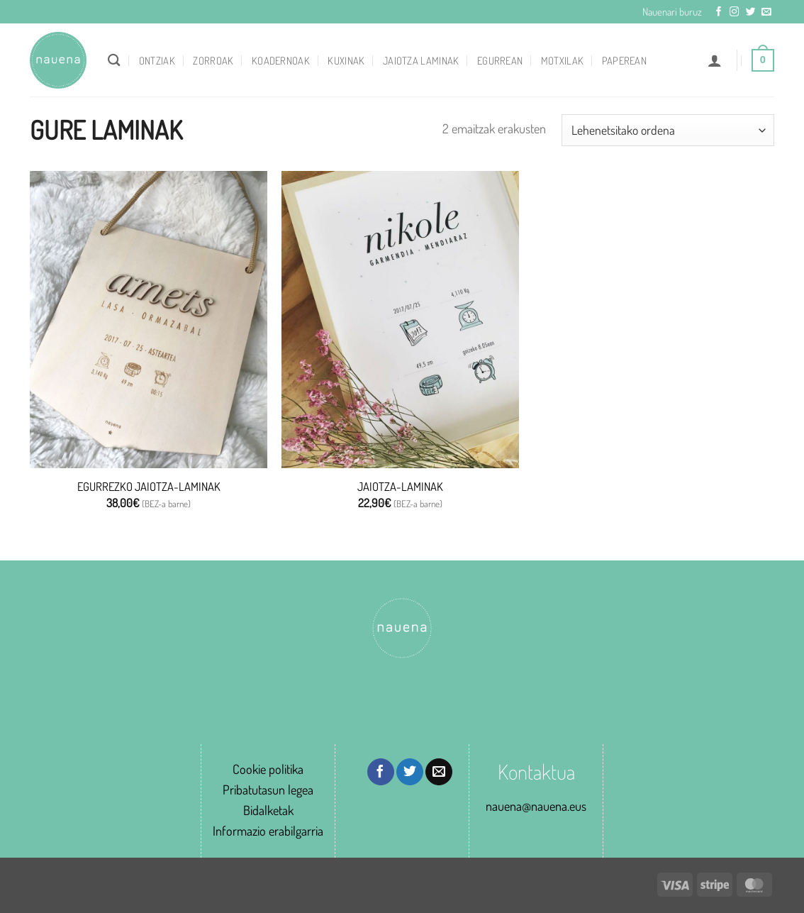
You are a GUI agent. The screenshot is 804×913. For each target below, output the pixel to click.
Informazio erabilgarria (268, 830)
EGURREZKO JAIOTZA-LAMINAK (148, 486)
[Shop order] (668, 129)
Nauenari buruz (672, 11)
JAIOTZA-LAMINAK (400, 486)
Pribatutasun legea (268, 789)
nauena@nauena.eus (536, 805)
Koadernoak (281, 60)
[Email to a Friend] (438, 771)
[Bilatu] (114, 59)
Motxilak (562, 60)
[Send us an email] (766, 12)
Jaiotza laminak (421, 60)
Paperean (624, 60)
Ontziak (157, 60)
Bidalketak (268, 810)
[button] (715, 60)
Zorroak (213, 60)
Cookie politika (268, 768)
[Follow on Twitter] (751, 12)
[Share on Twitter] (409, 771)
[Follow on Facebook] (719, 12)
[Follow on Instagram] (734, 12)
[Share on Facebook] (380, 771)
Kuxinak (346, 60)
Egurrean (500, 60)
